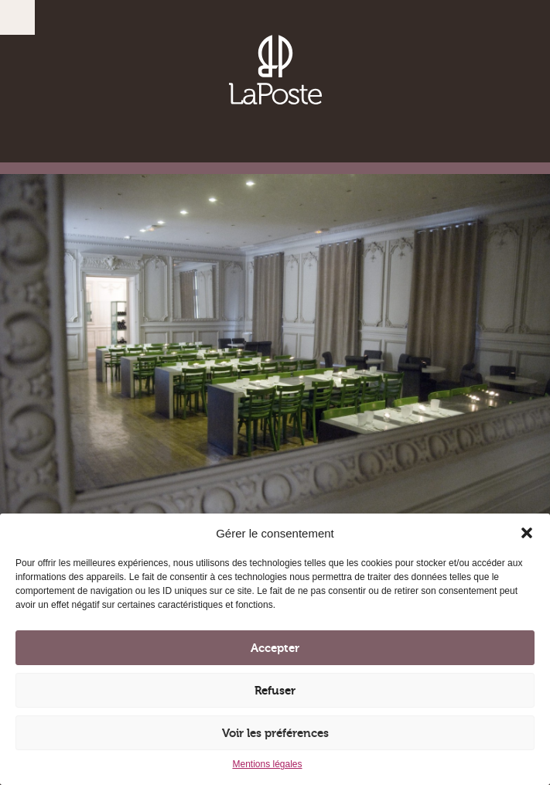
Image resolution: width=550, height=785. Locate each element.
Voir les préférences (275, 733)
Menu (17, 17)
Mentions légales (267, 764)
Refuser (275, 691)
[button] (527, 533)
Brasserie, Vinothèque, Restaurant (275, 69)
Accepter (275, 648)
